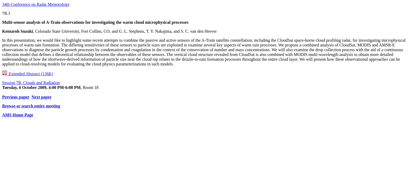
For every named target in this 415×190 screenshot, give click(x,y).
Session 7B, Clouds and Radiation (31, 82)
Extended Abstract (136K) (27, 74)
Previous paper (15, 97)
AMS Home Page (17, 115)
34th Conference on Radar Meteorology (36, 4)
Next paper (41, 97)
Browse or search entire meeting (31, 106)
